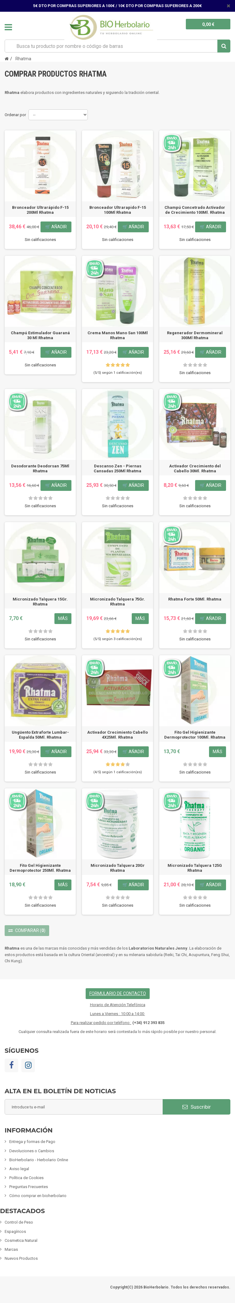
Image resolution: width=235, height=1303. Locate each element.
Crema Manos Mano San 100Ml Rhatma (118, 335)
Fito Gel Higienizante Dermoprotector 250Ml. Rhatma (40, 868)
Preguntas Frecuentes (28, 1186)
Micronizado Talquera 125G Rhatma (195, 868)
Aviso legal (19, 1168)
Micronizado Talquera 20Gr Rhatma (118, 868)
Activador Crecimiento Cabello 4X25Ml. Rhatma (117, 735)
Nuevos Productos (21, 1258)
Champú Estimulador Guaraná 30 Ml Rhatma (40, 335)
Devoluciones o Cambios (31, 1151)
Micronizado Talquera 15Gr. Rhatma (40, 601)
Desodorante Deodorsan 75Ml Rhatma (40, 468)
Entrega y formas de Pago (32, 1141)
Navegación (8, 27)
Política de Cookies (26, 1177)
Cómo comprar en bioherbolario (37, 1195)
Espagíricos (15, 1231)
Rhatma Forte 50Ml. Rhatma (194, 599)
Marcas (11, 1249)
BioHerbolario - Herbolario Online (38, 1160)
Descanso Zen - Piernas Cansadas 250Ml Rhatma (117, 468)
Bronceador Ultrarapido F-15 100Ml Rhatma (117, 210)
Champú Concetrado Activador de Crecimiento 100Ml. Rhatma (194, 210)
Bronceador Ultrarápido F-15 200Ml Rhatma (40, 210)
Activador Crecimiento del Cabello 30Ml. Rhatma (195, 468)
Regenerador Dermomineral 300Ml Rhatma (195, 335)
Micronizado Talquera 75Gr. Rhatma (117, 601)
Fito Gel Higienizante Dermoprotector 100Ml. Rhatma (194, 735)
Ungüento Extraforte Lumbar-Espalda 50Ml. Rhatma (40, 735)
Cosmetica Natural (21, 1240)
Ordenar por (15, 114)
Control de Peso (19, 1222)
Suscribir (196, 1107)
